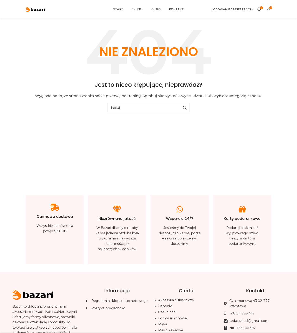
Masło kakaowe (170, 330)
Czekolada (167, 312)
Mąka (162, 324)
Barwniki (165, 306)
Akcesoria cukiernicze (176, 300)
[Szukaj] (148, 107)
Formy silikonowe (172, 318)
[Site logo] (35, 9)
